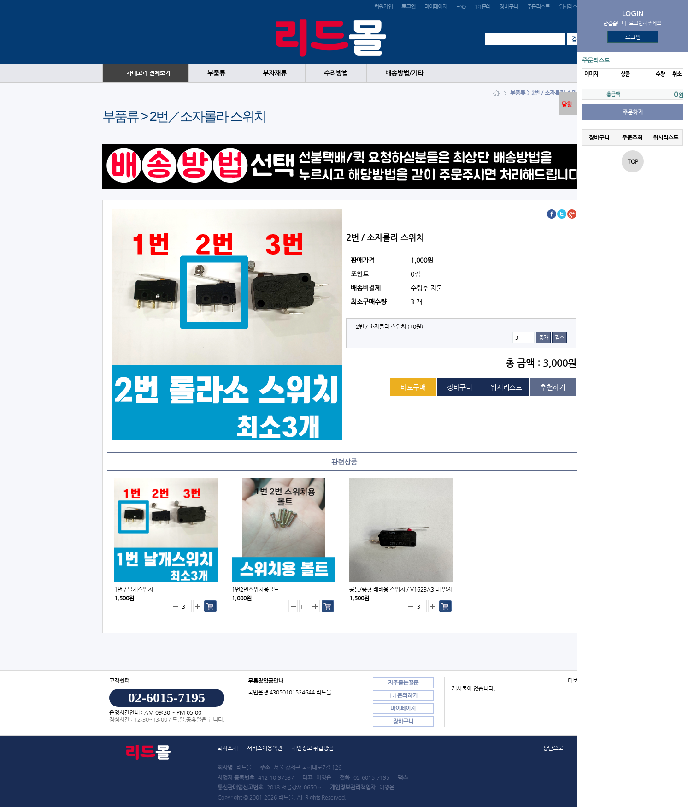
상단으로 (553, 748)
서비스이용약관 (264, 748)
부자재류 (275, 73)
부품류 (216, 73)
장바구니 (508, 6)
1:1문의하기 (403, 695)
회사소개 (228, 748)
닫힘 (567, 104)
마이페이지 (435, 6)
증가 (543, 337)
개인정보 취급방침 (313, 748)
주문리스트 (538, 6)
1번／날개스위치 (133, 589)
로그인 (633, 37)
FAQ (460, 6)
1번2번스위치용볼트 (255, 589)
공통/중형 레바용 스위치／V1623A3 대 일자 (400, 589)
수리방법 (336, 73)
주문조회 (632, 137)
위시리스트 (570, 6)
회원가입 (383, 6)
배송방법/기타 (404, 73)
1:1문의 (482, 6)
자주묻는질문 (403, 682)
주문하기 (633, 112)
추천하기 (552, 387)
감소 (559, 337)
